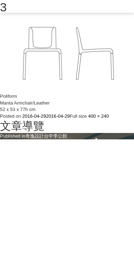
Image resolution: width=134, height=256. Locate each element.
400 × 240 (98, 116)
